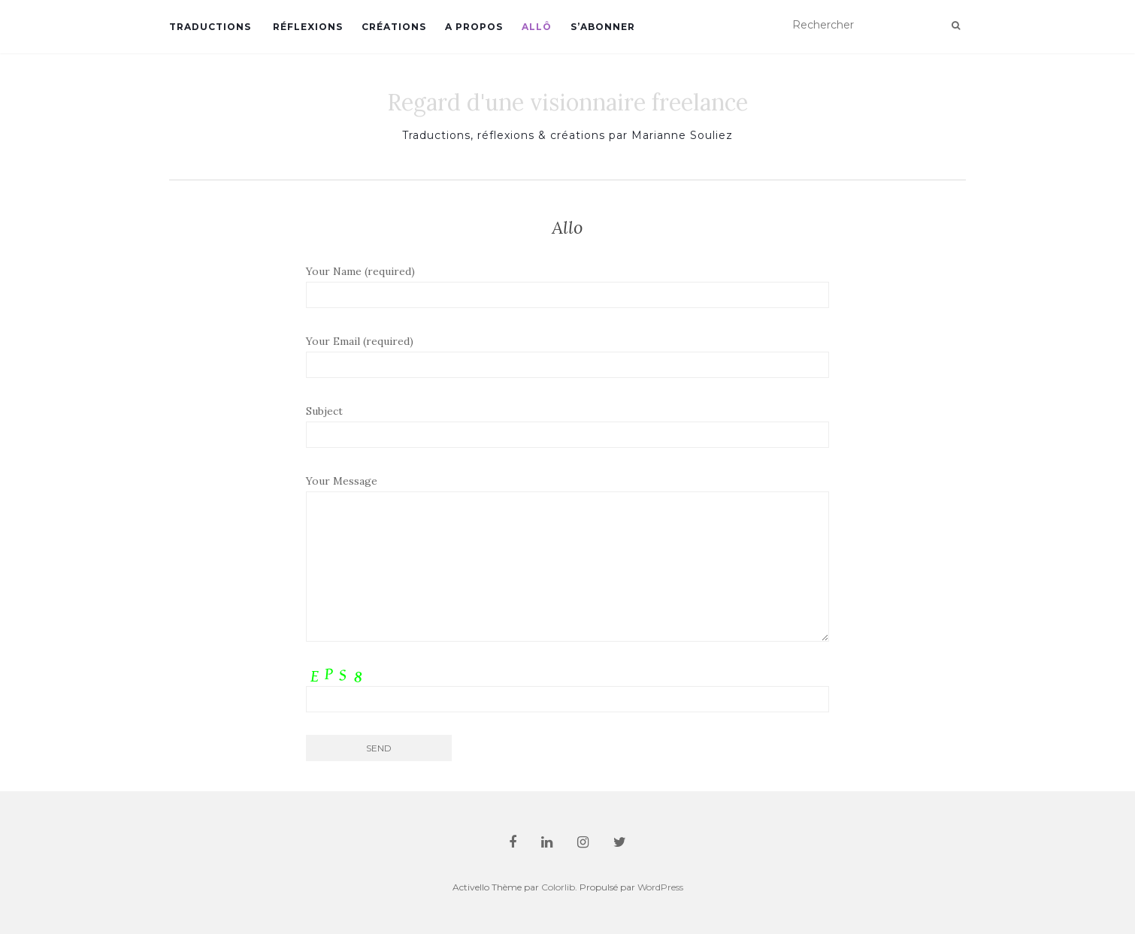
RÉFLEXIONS (306, 26)
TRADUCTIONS (210, 26)
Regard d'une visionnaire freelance (567, 102)
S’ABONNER (603, 26)
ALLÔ (537, 26)
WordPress (660, 887)
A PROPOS (474, 26)
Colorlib (558, 887)
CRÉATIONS (394, 26)
